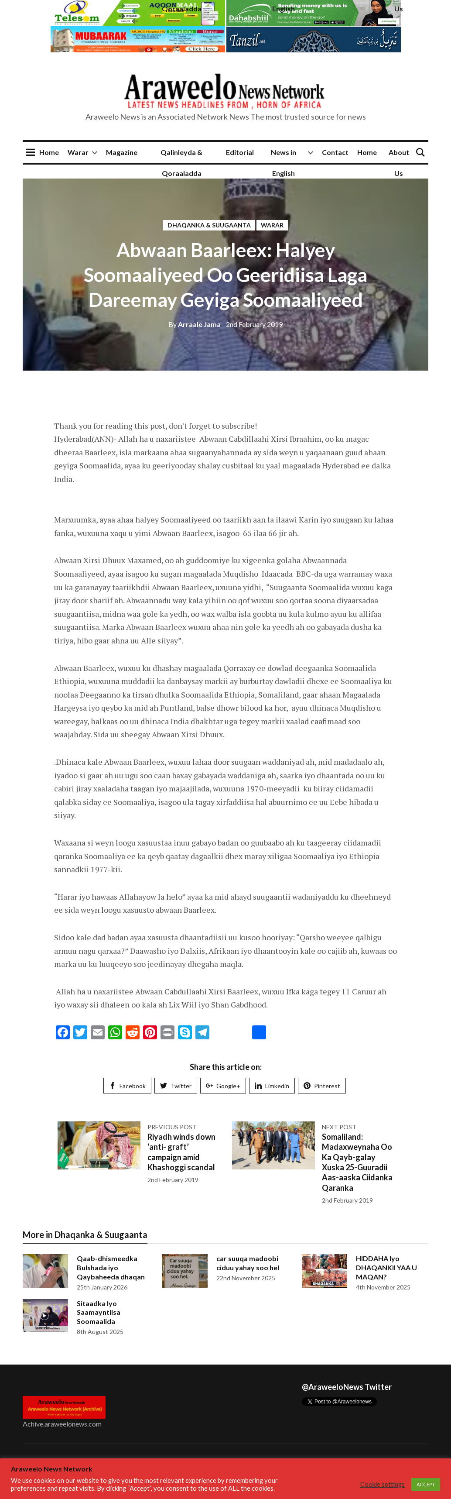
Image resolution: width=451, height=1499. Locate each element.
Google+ (223, 1086)
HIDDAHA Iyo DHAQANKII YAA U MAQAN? (386, 1267)
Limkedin (272, 1086)
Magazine (121, 152)
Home (49, 152)
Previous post (172, 1127)
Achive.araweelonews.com (62, 1424)
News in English (283, 162)
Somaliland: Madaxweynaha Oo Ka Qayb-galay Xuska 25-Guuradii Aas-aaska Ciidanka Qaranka (357, 1162)
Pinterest (322, 1086)
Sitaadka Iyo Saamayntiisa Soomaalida (98, 1312)
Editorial (240, 152)
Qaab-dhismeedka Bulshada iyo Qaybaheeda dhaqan (111, 1267)
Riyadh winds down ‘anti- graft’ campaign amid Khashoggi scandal (181, 1152)
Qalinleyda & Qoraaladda (181, 162)
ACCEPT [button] (426, 1484)
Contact (335, 152)
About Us (399, 162)
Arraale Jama (194, 324)
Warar (78, 152)
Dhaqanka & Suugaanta (209, 225)
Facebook (127, 1086)
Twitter (175, 1086)
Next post (339, 1127)
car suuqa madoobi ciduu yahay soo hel (247, 1263)
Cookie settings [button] (382, 1484)
